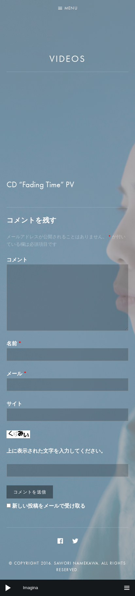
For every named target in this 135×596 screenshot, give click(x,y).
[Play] (8, 588)
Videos (67, 59)
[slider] (67, 588)
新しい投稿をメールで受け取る (48, 505)
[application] (67, 588)
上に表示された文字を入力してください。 (56, 450)
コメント (17, 259)
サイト (14, 403)
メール (16, 373)
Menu (70, 8)
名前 (14, 343)
